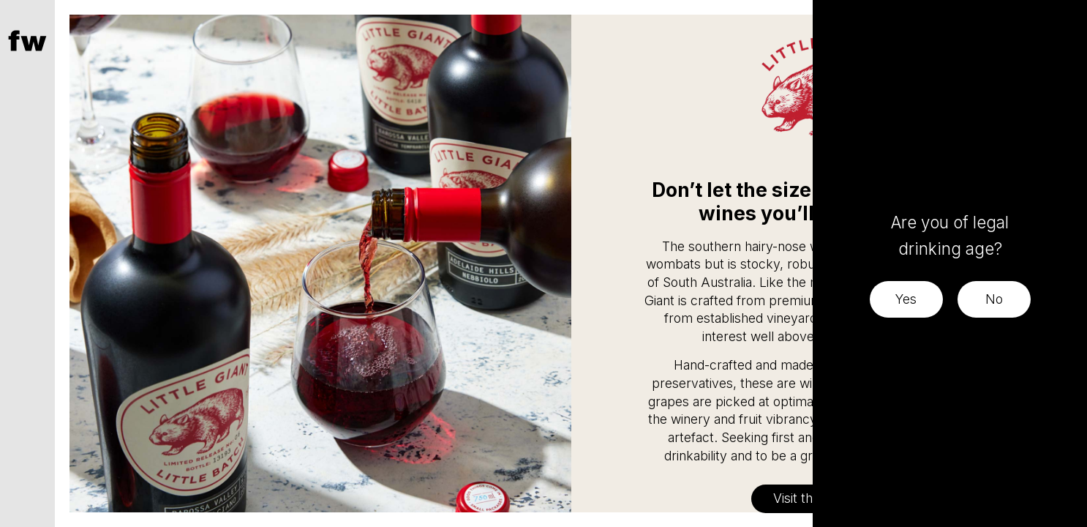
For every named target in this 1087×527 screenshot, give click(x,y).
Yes (906, 299)
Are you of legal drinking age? (950, 235)
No (994, 299)
